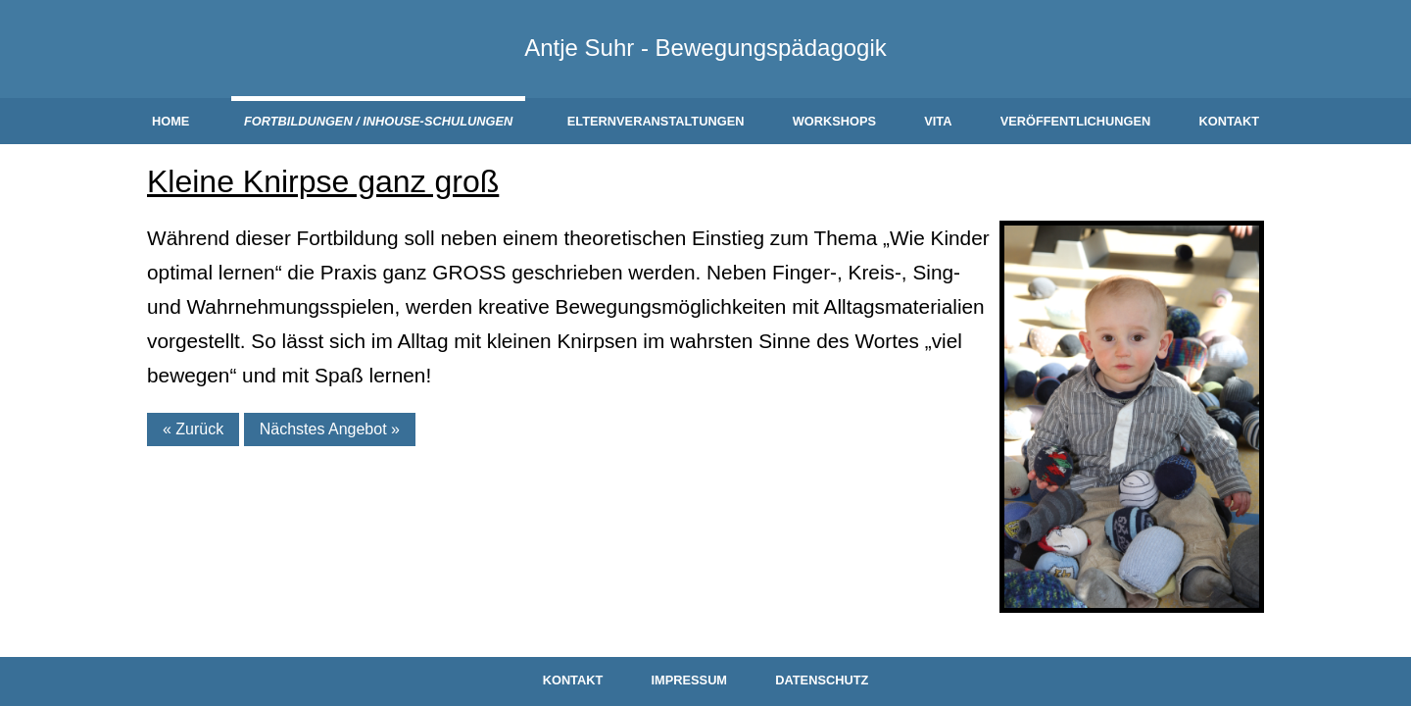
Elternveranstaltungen (656, 121)
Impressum (690, 680)
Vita (937, 121)
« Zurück (193, 429)
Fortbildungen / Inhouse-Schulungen (378, 121)
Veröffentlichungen (1075, 121)
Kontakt (1228, 121)
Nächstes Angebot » (330, 429)
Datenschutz (821, 680)
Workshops (834, 121)
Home (170, 121)
